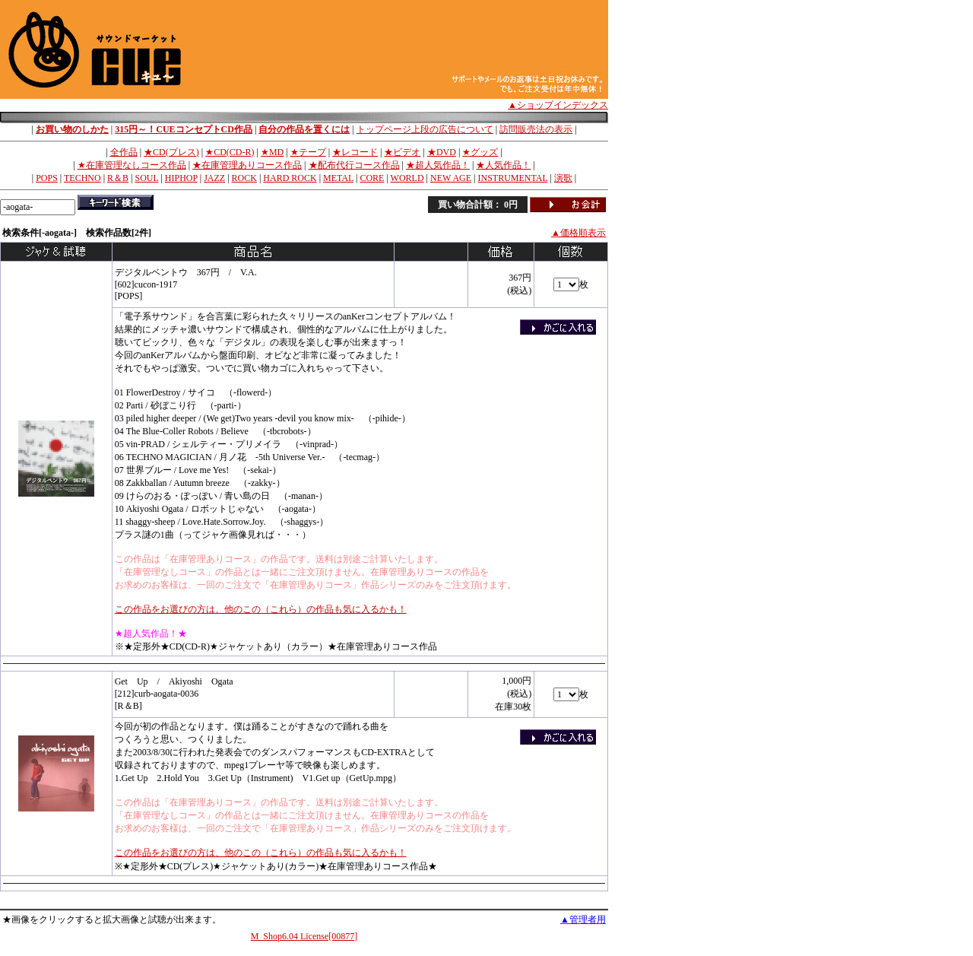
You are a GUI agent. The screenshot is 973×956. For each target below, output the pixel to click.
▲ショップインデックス (558, 105)
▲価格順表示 (578, 232)
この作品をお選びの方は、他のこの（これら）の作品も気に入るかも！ (261, 609)
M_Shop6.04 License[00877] (304, 936)
